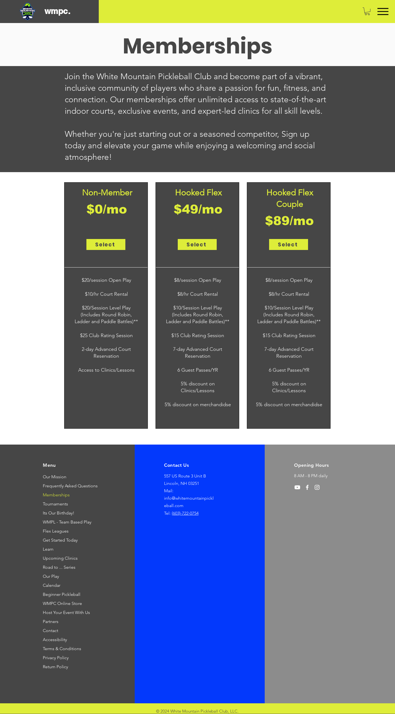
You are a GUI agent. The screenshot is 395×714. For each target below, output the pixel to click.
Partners (50, 621)
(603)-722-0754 (185, 513)
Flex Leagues (56, 531)
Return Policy (55, 666)
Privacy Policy (56, 657)
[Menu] (382, 11)
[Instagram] (317, 487)
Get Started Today (60, 540)
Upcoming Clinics (60, 558)
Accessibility (55, 639)
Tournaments (55, 504)
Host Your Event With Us (64, 612)
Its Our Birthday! (58, 513)
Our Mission (54, 476)
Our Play (51, 576)
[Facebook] (307, 487)
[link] (367, 11)
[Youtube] (297, 487)
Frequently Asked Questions (64, 485)
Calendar (51, 585)
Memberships (56, 494)
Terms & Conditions (62, 648)
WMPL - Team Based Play (64, 522)
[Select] (105, 244)
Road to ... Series (59, 567)
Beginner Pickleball (61, 594)
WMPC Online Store (62, 603)
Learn (48, 549)
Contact (50, 630)
